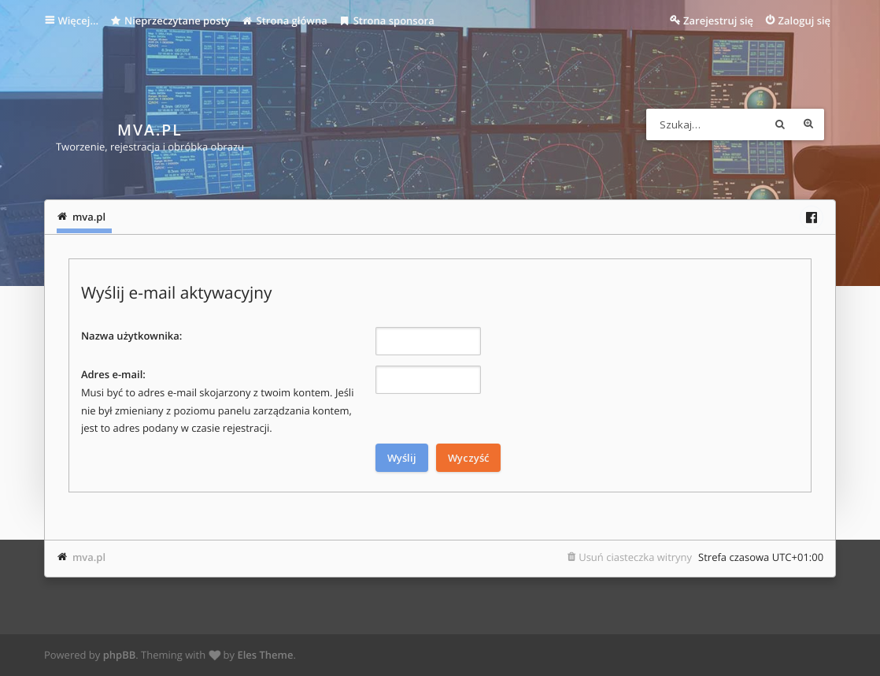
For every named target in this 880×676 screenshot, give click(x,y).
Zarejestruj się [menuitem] (718, 20)
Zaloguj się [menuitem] (804, 20)
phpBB (119, 655)
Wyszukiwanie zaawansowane (808, 124)
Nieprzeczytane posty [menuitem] (170, 20)
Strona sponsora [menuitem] (386, 20)
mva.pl (88, 557)
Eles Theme (265, 655)
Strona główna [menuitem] (284, 20)
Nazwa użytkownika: (131, 336)
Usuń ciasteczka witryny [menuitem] (635, 557)
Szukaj (780, 124)
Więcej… (77, 20)
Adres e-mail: (113, 374)
